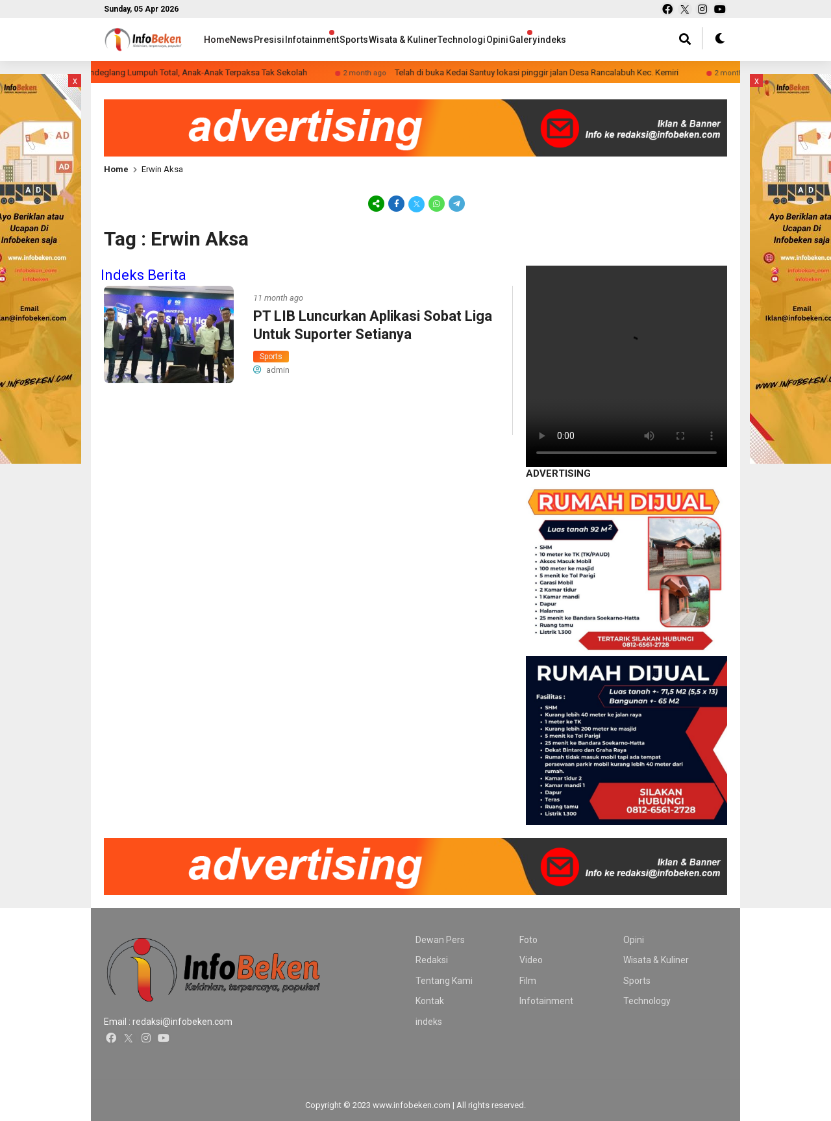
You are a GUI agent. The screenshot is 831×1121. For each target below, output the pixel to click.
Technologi (541, 39)
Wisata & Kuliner (469, 39)
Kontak (430, 1001)
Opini (590, 39)
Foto (528, 940)
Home (217, 39)
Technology (647, 1001)
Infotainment (350, 39)
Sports (406, 39)
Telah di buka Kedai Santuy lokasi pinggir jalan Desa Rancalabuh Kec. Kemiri (558, 72)
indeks (429, 1021)
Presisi (294, 39)
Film (527, 981)
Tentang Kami (444, 981)
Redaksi (432, 960)
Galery (628, 39)
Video (531, 960)
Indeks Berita (143, 275)
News (254, 39)
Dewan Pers (440, 940)
